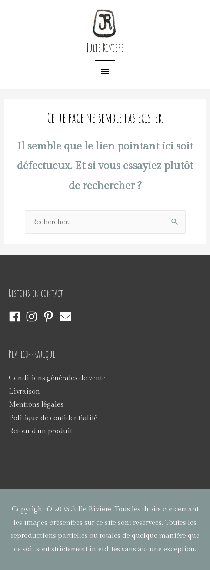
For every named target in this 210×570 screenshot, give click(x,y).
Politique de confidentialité (53, 418)
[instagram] (33, 316)
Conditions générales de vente (57, 378)
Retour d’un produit (40, 431)
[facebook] (16, 316)
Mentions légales (36, 404)
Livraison (24, 391)
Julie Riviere (105, 47)
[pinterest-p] (50, 316)
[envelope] (67, 316)
